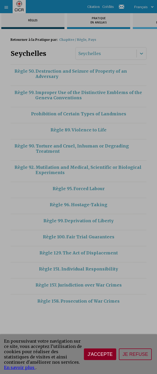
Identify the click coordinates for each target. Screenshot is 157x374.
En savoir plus (20, 367)
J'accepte (100, 354)
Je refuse (135, 354)
